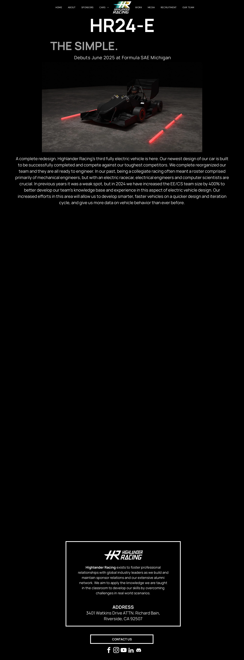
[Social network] (138, 651)
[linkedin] (131, 651)
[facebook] (108, 651)
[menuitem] (59, 7)
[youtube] (123, 651)
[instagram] (116, 651)
